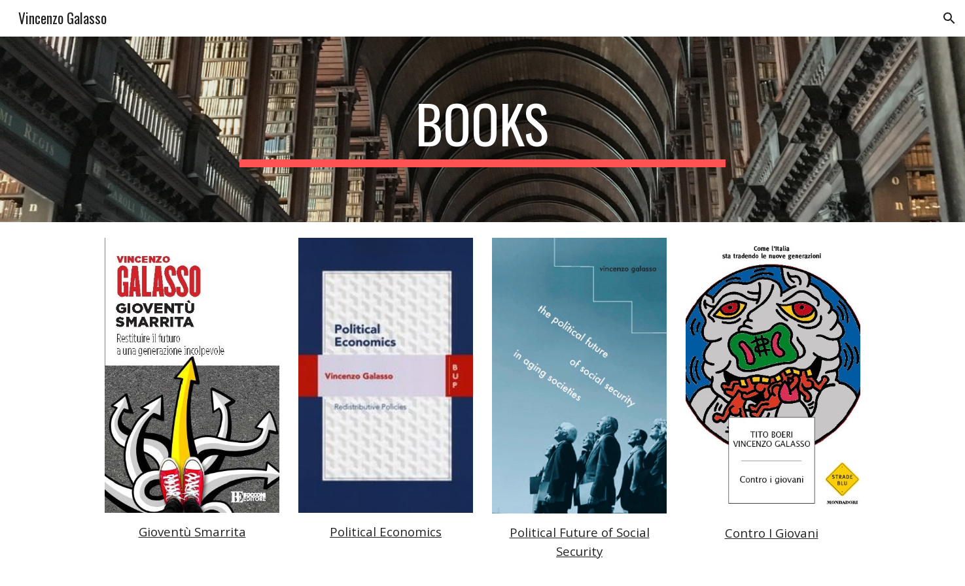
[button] (949, 18)
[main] (482, 129)
